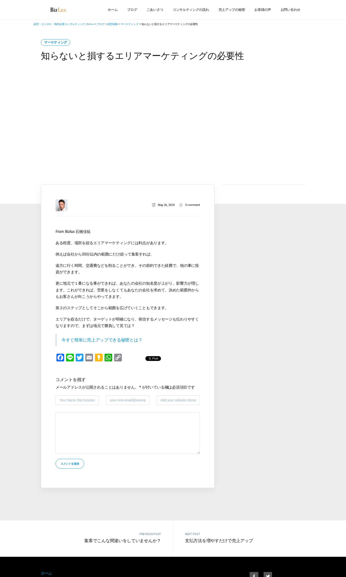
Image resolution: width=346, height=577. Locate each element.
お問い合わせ (290, 10)
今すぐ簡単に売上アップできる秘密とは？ (102, 339)
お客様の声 (262, 10)
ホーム (112, 10)
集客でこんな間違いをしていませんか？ (122, 540)
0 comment (192, 205)
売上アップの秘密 (232, 10)
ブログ (132, 10)
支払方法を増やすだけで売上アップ (219, 540)
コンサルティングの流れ (191, 10)
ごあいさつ (155, 10)
